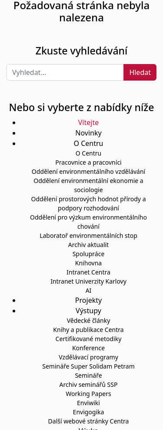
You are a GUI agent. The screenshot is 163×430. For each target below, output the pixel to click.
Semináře (88, 375)
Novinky (88, 133)
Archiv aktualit (88, 244)
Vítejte (88, 122)
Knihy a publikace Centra (88, 329)
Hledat (140, 72)
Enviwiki (88, 403)
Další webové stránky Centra (88, 421)
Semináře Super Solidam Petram (88, 366)
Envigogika (88, 412)
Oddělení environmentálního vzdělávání (88, 171)
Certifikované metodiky (89, 339)
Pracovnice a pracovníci (88, 162)
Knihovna (88, 263)
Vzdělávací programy (88, 357)
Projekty (88, 300)
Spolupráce (89, 254)
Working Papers (88, 393)
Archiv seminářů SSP (89, 384)
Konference (88, 348)
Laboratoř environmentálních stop (88, 235)
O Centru (88, 153)
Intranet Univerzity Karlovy (88, 281)
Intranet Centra (88, 272)
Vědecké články (88, 320)
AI (89, 290)
